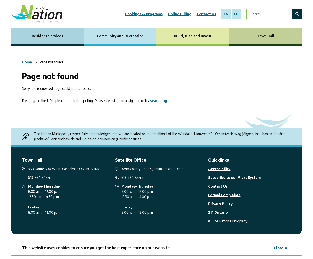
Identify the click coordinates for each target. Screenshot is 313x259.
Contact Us (206, 14)
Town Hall (265, 36)
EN (226, 14)
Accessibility (219, 169)
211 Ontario (218, 212)
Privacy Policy (220, 203)
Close (278, 248)
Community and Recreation (120, 36)
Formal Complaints (224, 195)
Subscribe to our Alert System (234, 177)
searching (158, 100)
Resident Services (47, 36)
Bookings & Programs (144, 14)
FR (236, 14)
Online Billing (179, 14)
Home (27, 62)
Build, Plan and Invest (193, 36)
